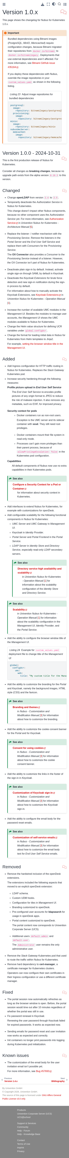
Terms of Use (23, 1144)
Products (21, 1110)
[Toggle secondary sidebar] (65, 4)
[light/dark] (54, 3)
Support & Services (26, 1123)
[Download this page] (42, 4)
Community (22, 1127)
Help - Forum (23, 1130)
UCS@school (23, 1117)
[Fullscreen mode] (48, 4)
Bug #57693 (42, 1071)
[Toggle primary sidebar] (4, 4)
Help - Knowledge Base (28, 1134)
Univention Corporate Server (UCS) (34, 1113)
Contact (21, 1140)
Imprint (20, 1147)
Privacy (20, 1151)
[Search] (59, 4)
